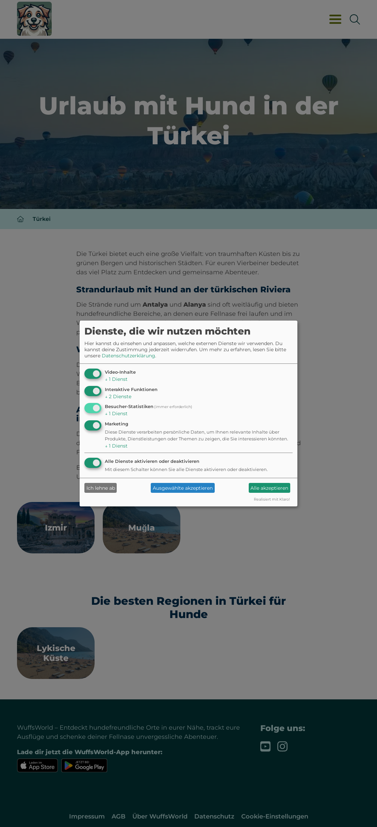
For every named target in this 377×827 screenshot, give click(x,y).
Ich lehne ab (100, 488)
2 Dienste (118, 396)
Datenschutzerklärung (128, 356)
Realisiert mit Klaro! (272, 499)
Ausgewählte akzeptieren (183, 488)
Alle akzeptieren (269, 488)
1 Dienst (116, 379)
